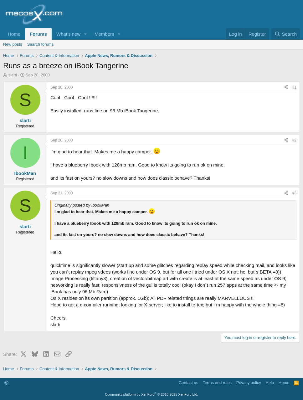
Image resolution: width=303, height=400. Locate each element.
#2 (294, 140)
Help (270, 382)
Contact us (188, 382)
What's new (68, 34)
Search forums (40, 44)
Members (104, 34)
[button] (85, 34)
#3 (294, 193)
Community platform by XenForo (151, 394)
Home (14, 34)
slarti (12, 75)
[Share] (286, 87)
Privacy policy (248, 382)
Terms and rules (217, 382)
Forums (38, 34)
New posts (12, 44)
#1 (294, 87)
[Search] (285, 34)
